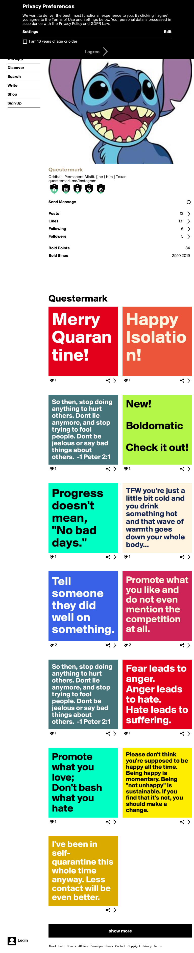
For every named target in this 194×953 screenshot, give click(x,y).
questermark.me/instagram (72, 181)
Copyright (134, 946)
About (52, 946)
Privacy (147, 946)
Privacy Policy (70, 24)
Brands (71, 946)
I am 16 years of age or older (53, 42)
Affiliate (83, 946)
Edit (168, 32)
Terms (158, 946)
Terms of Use (63, 20)
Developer (96, 946)
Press (109, 946)
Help (61, 946)
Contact (120, 946)
